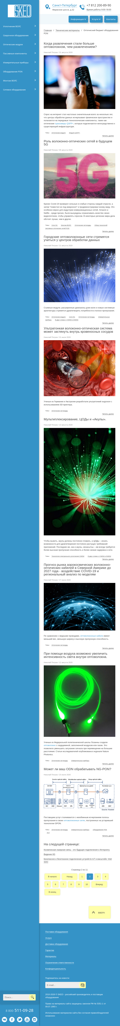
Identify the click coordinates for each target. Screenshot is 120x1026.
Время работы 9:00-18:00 (99, 9)
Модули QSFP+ (74, 133)
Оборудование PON (12, 71)
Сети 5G (55, 225)
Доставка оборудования (56, 944)
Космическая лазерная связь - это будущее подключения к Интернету (77, 850)
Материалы (50, 956)
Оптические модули (13, 44)
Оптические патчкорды (83, 225)
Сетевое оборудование (14, 89)
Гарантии (49, 950)
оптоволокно (50, 745)
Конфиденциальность (55, 969)
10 (87, 884)
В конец (52, 892)
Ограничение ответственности (59, 962)
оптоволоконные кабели (91, 636)
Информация (78, 19)
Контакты (111, 19)
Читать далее (108, 136)
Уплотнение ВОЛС (12, 26)
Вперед (99, 884)
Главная (48, 30)
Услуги (96, 19)
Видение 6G (49, 854)
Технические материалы (68, 30)
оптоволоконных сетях (74, 820)
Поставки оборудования (56, 932)
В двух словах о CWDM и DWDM (66, 320)
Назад (69, 876)
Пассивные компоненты (15, 53)
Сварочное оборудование (15, 35)
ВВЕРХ (101, 913)
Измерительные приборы (16, 62)
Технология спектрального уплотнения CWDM (68, 556)
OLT (48, 832)
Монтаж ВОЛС (10, 80)
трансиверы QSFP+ (64, 123)
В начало (52, 876)
